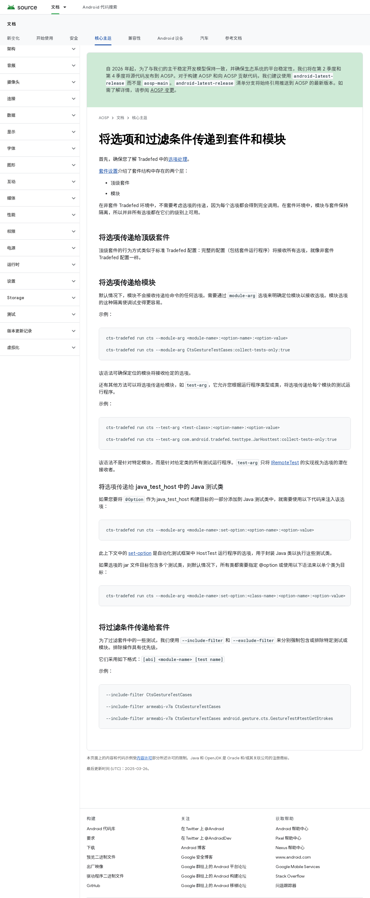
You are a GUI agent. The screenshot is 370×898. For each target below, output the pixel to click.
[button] (35, 49)
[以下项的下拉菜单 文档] (67, 7)
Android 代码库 (101, 828)
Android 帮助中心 (292, 828)
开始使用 (44, 38)
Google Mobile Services (298, 866)
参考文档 (233, 38)
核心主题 (139, 117)
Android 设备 (170, 38)
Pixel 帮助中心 (288, 838)
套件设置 (108, 171)
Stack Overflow (290, 876)
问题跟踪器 (286, 885)
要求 (91, 838)
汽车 (204, 38)
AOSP (104, 117)
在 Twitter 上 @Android (202, 828)
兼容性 (134, 38)
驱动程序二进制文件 (105, 876)
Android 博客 (193, 847)
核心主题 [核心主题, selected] (103, 38)
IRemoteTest (285, 463)
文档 (11, 24)
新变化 (13, 38)
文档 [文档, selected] (55, 7)
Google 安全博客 (197, 857)
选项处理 (177, 159)
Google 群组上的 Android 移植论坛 (213, 885)
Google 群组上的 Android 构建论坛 (213, 876)
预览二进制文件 (101, 857)
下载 (91, 847)
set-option (139, 553)
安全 (74, 38)
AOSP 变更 (163, 90)
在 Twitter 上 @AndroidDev (206, 838)
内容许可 (144, 758)
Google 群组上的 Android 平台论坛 (213, 866)
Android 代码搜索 (100, 7)
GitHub (93, 885)
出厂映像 (95, 866)
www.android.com (293, 857)
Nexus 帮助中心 (290, 847)
